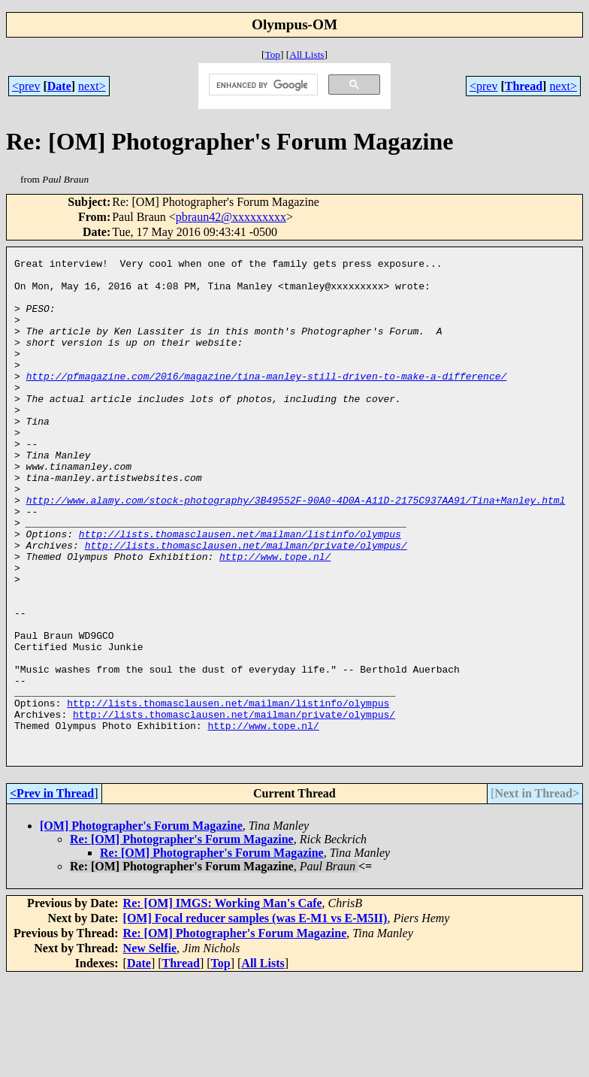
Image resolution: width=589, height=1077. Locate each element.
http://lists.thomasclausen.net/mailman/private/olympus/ (246, 603)
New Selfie (150, 1047)
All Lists (306, 54)
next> (92, 86)
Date (59, 86)
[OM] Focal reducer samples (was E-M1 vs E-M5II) (255, 1017)
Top (272, 54)
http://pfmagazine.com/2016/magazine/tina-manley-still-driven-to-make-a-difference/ (266, 400)
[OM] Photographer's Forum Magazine (141, 924)
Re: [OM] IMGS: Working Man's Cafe (222, 1002)
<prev (26, 86)
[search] (261, 85)
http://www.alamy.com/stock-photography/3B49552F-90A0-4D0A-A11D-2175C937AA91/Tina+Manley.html (296, 549)
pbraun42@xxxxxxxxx (231, 216)
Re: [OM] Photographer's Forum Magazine (182, 938)
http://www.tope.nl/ (275, 617)
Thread (523, 86)
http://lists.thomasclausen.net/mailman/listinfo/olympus (240, 590)
